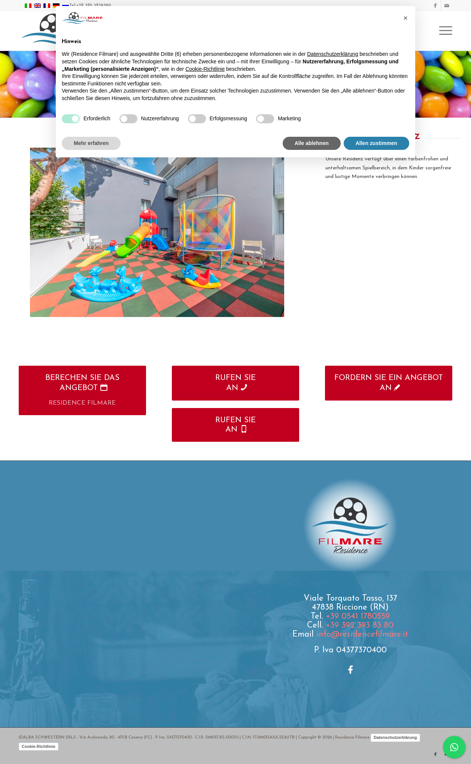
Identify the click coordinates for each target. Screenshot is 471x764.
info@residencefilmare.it (362, 634)
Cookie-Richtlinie (38, 746)
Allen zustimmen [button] (376, 143)
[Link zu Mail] (446, 5)
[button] (405, 18)
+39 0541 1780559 (358, 616)
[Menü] (443, 31)
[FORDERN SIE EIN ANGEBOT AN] (388, 383)
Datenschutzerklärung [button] (332, 54)
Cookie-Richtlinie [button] (205, 69)
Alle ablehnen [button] (312, 143)
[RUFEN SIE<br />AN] (235, 383)
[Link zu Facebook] (435, 5)
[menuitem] (443, 31)
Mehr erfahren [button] (91, 143)
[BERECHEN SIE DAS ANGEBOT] (82, 390)
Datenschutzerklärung (395, 737)
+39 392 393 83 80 (359, 625)
